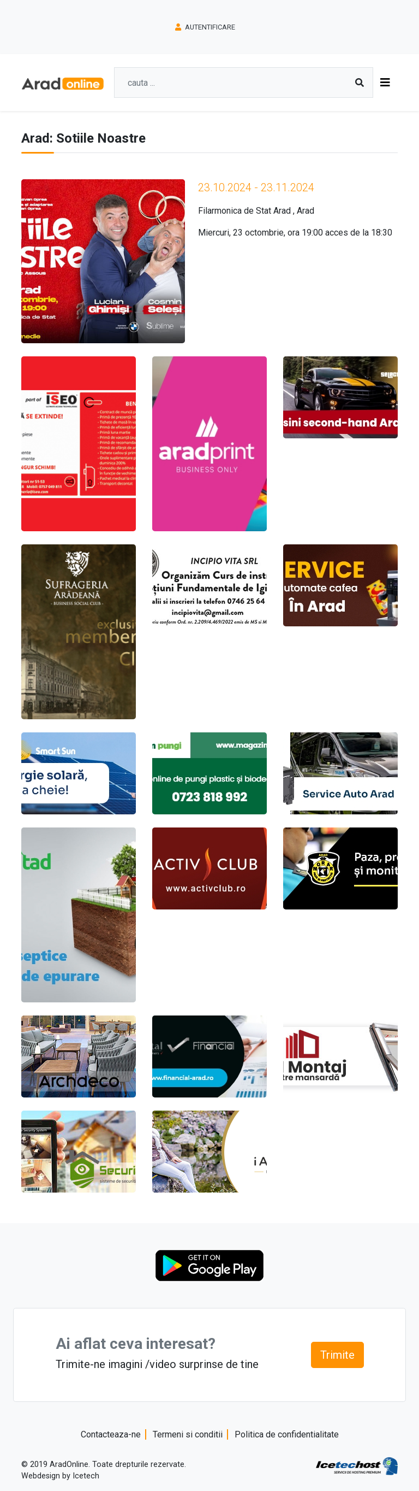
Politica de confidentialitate (287, 1434)
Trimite (337, 1354)
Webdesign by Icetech (60, 1476)
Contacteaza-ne (111, 1434)
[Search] (239, 82)
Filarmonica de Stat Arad (244, 211)
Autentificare (205, 27)
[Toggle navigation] (385, 82)
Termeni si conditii (188, 1434)
